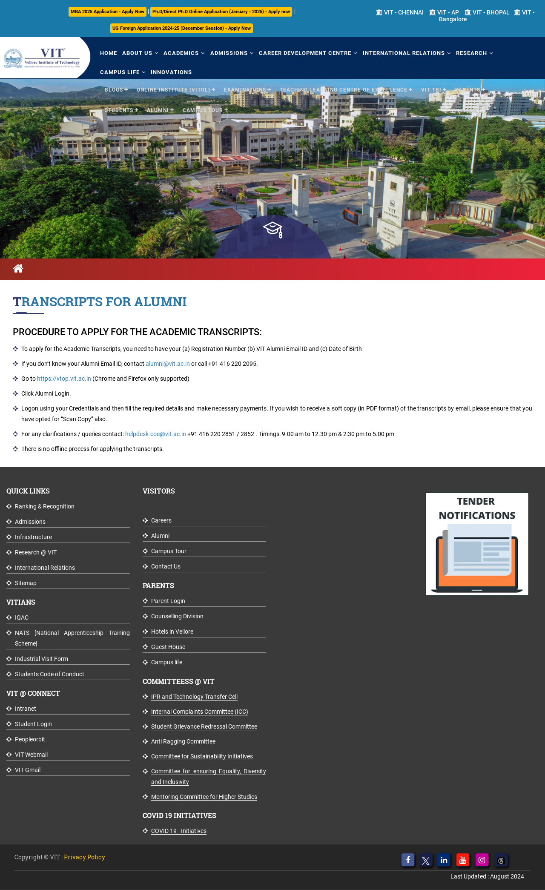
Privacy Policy (84, 857)
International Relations (402, 53)
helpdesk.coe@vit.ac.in (155, 434)
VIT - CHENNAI (400, 12)
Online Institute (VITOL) (173, 90)
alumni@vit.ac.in (168, 363)
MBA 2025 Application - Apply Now (107, 11)
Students (119, 110)
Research (470, 53)
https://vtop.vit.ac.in (64, 378)
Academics (180, 53)
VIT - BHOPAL (487, 12)
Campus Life (119, 72)
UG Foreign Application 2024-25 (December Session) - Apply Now (181, 28)
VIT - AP (444, 12)
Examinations (245, 90)
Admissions (228, 53)
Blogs (114, 90)
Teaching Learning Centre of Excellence (343, 90)
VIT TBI (431, 90)
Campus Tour (203, 110)
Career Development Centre (304, 53)
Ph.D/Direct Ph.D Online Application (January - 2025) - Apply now (221, 11)
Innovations (171, 72)
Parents (467, 90)
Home (108, 53)
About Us (137, 53)
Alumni (158, 110)
